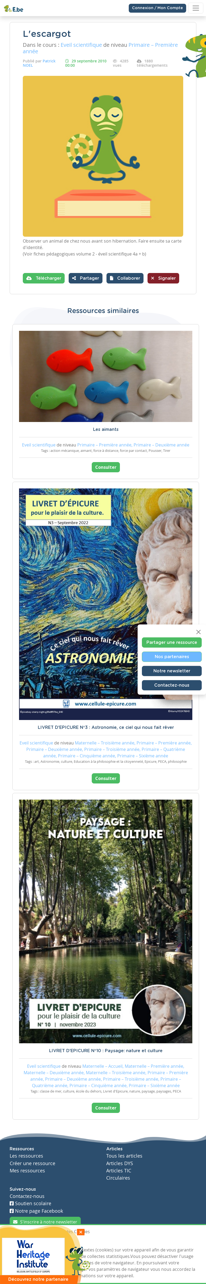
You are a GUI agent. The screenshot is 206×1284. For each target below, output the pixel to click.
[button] (125, 278)
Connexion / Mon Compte (157, 8)
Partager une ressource (171, 642)
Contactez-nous (171, 685)
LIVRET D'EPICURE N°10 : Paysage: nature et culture (106, 1051)
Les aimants (106, 429)
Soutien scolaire (30, 1203)
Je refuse (47, 1241)
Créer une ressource (32, 1163)
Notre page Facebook (36, 1211)
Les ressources (26, 1156)
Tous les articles (124, 1156)
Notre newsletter (171, 671)
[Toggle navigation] (195, 8)
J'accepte (22, 1241)
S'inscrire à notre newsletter (45, 1222)
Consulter (105, 467)
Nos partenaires (172, 657)
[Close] (198, 632)
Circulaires (118, 1178)
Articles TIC (118, 1171)
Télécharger (43, 278)
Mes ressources (27, 1171)
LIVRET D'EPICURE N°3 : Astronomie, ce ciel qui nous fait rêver (106, 727)
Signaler (163, 278)
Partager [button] (85, 278)
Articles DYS (119, 1163)
